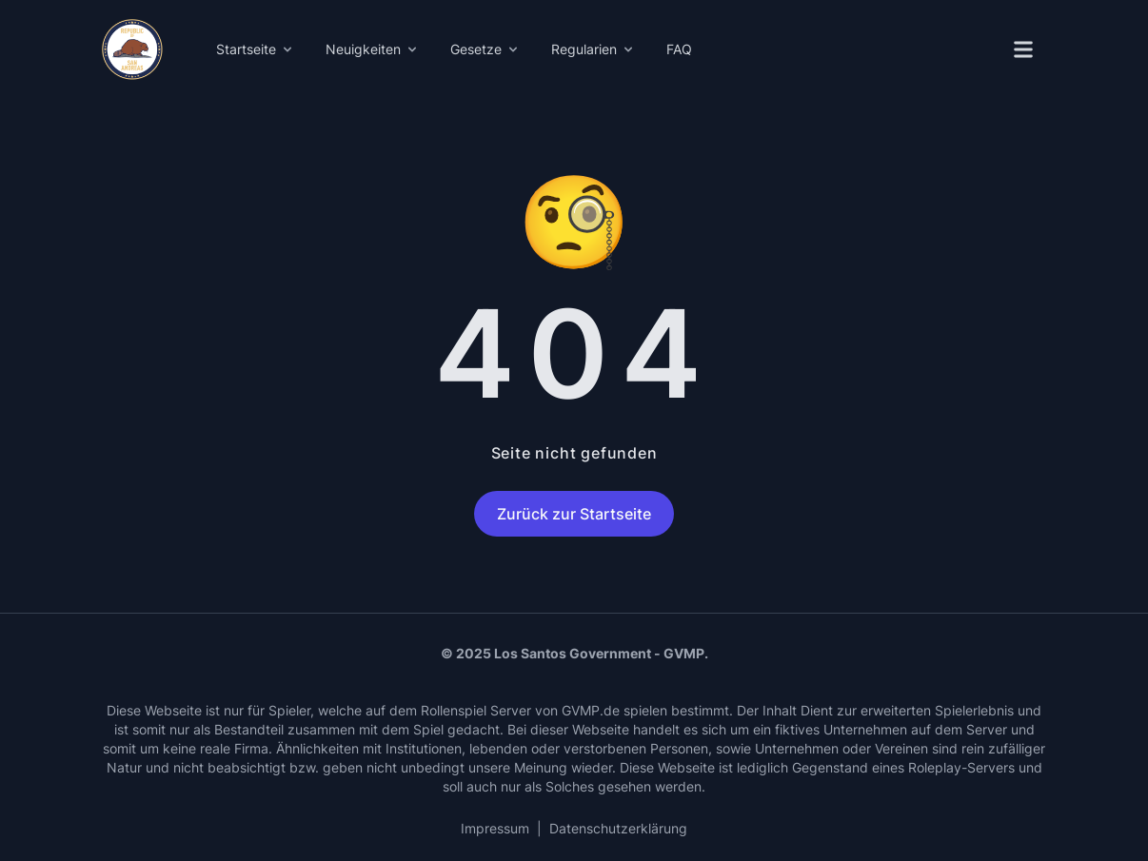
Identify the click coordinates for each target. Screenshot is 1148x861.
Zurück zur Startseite (574, 513)
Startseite (255, 49)
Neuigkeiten (373, 49)
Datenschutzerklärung (618, 828)
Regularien (593, 49)
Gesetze (485, 49)
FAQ (679, 49)
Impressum (495, 828)
